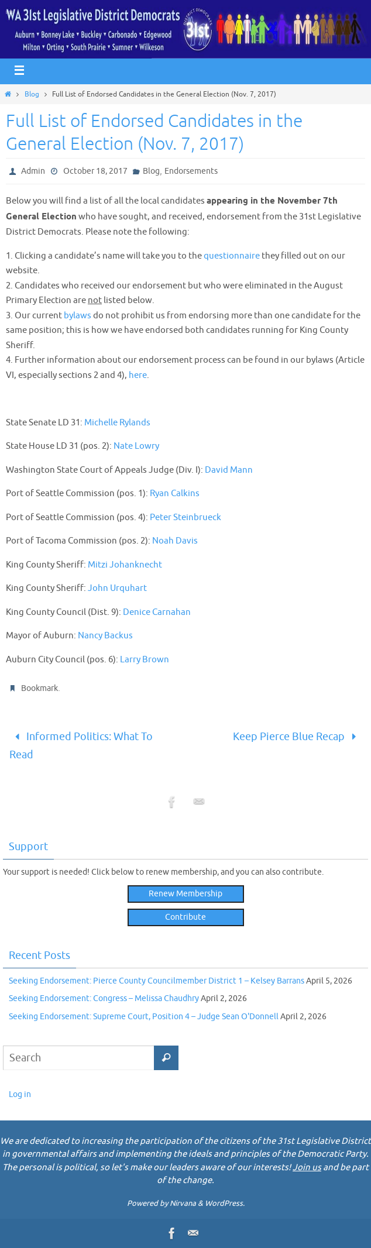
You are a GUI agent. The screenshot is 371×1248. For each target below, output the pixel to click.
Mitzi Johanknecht (125, 564)
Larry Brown (144, 659)
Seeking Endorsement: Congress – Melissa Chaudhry (104, 998)
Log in (20, 1094)
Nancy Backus (105, 635)
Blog (32, 94)
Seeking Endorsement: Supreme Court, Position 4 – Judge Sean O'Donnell (144, 1017)
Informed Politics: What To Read (81, 745)
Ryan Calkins (175, 493)
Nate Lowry (136, 446)
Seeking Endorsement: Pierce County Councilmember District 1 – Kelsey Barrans (156, 981)
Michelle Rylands (117, 422)
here (138, 375)
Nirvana (183, 1203)
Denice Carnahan (157, 612)
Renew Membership (185, 894)
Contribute (185, 917)
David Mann (229, 470)
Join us (307, 1167)
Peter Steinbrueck (185, 517)
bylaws (77, 315)
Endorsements (191, 171)
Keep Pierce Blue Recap (297, 736)
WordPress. (225, 1203)
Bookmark (39, 688)
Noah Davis (175, 540)
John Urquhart (117, 588)
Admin (33, 171)
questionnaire (232, 256)
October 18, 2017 (95, 171)
